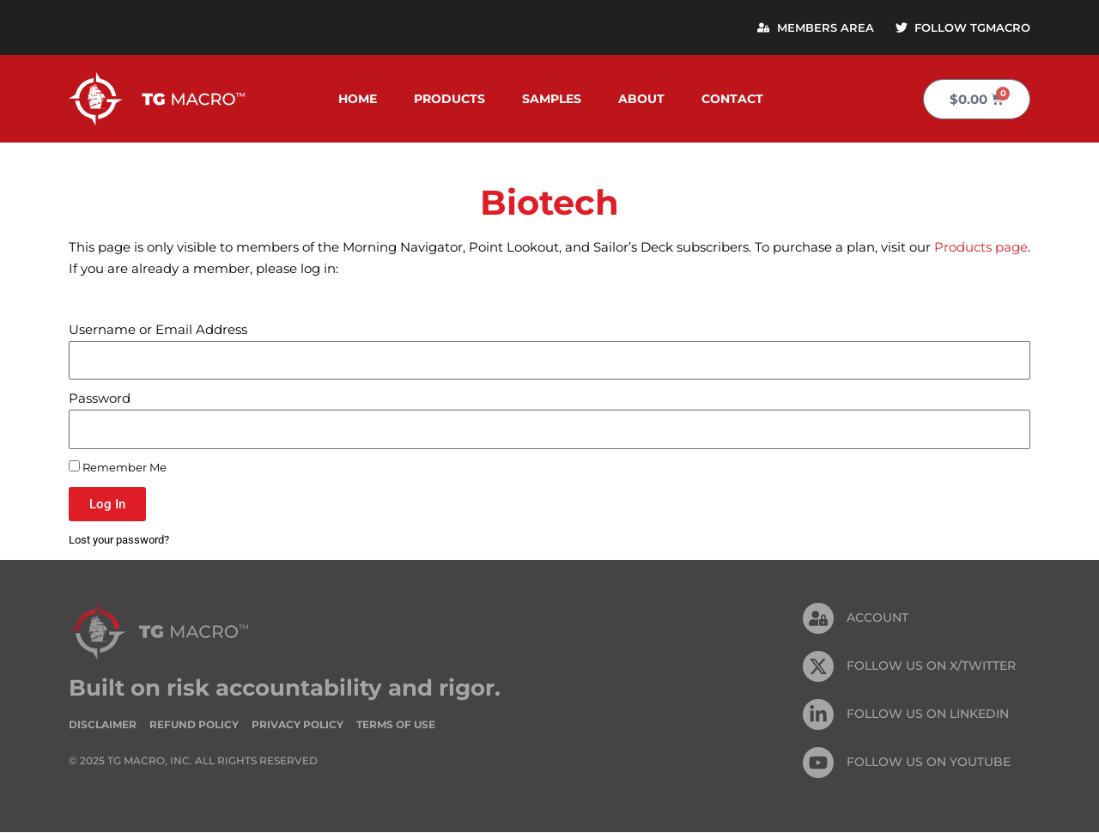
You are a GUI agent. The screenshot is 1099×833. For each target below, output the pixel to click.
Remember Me (118, 467)
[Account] (818, 619)
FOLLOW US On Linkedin (928, 714)
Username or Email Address (158, 330)
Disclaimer (103, 724)
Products (449, 99)
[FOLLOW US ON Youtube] (818, 763)
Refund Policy (194, 724)
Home (357, 99)
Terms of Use (395, 724)
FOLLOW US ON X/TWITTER (931, 666)
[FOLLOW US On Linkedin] (818, 715)
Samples (551, 99)
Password (100, 399)
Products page (981, 248)
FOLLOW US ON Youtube (929, 762)
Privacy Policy (297, 724)
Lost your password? (119, 540)
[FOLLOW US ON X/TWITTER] (818, 667)
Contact (732, 99)
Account (877, 618)
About (641, 99)
